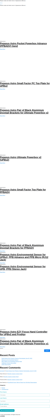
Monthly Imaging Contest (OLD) (15, 373)
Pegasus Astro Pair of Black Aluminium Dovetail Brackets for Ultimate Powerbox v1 (24, 342)
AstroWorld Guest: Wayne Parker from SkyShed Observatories (22, 382)
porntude (2, 370)
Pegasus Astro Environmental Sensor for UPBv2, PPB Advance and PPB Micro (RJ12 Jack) (24, 257)
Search (1, 348)
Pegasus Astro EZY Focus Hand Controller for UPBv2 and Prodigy (23, 333)
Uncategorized (5, 389)
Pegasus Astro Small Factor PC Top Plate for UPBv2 (25, 84)
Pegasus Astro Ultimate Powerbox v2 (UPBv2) (20, 158)
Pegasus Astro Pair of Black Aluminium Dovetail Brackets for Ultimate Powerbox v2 (24, 111)
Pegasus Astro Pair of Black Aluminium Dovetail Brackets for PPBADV (22, 246)
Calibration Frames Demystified (9, 363)
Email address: (25, 405)
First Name (3, 392)
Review (3, 387)
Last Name (3, 398)
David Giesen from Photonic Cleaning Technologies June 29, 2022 (17, 358)
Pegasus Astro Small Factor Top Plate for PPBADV (23, 191)
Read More (2, 49)
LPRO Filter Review (6, 364)
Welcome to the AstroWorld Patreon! (10, 359)
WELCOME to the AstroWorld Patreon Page (12, 361)
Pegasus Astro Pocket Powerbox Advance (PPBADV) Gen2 (23, 44)
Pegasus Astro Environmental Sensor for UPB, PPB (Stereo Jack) (23, 267)
